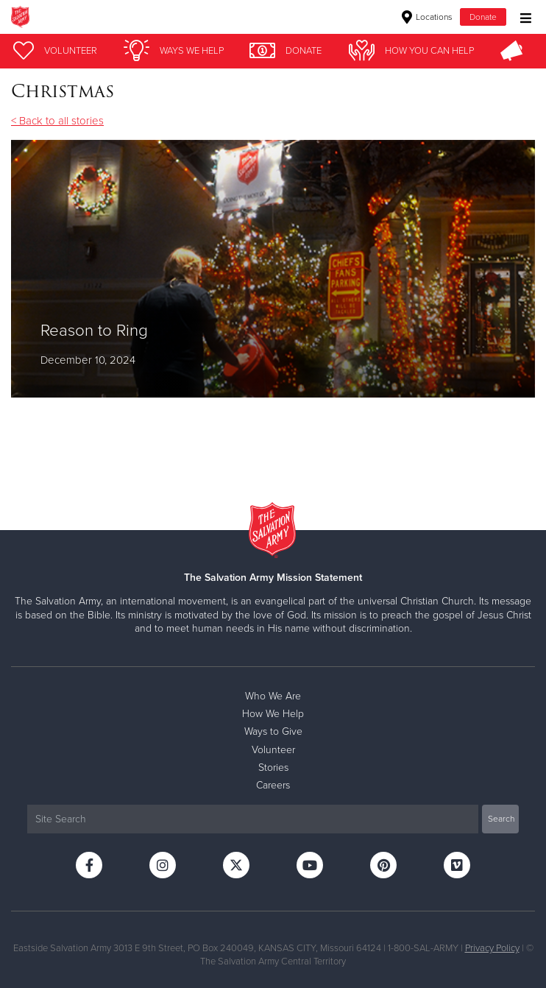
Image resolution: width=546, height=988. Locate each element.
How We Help (273, 714)
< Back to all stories (57, 120)
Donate (483, 17)
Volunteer (273, 750)
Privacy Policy (492, 948)
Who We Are (273, 696)
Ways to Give (273, 731)
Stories (273, 767)
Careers (273, 785)
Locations (427, 17)
